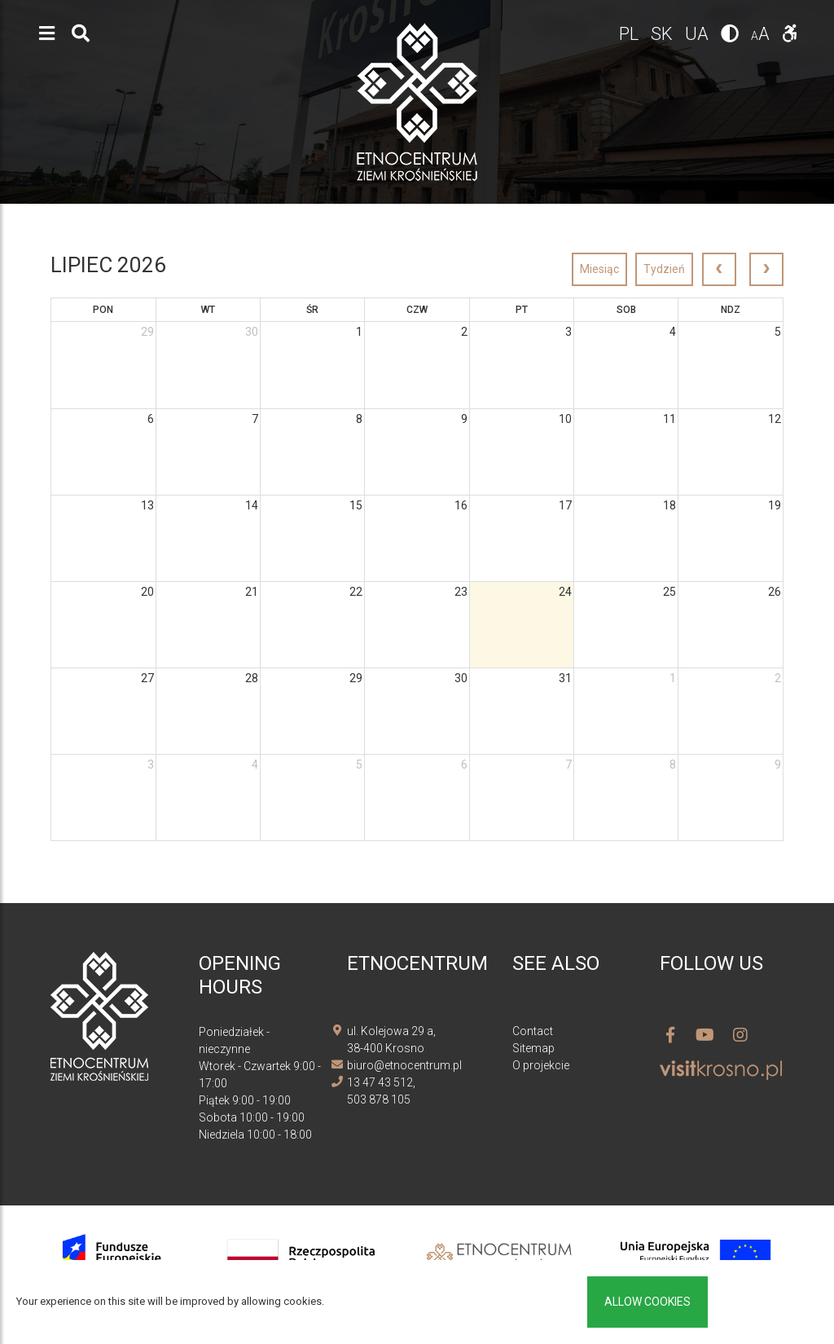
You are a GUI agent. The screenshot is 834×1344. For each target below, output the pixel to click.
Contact (532, 1031)
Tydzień (664, 268)
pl (631, 34)
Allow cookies (647, 1301)
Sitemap (533, 1048)
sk (664, 34)
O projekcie (540, 1065)
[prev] (719, 269)
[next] (766, 269)
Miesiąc (599, 268)
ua (699, 34)
